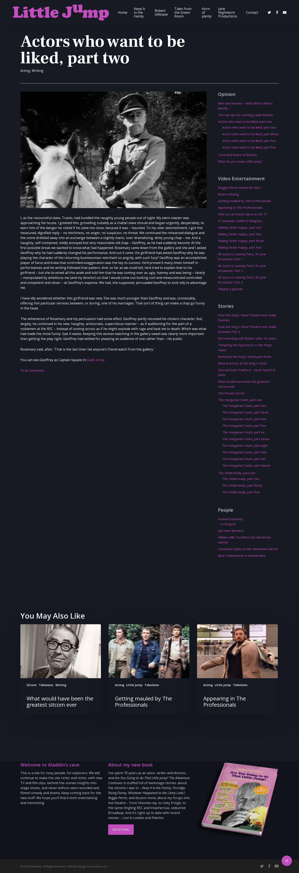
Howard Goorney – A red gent (230, 521)
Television (46, 685)
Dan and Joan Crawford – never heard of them (246, 372)
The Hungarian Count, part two (244, 405)
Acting (25, 70)
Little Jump (134, 685)
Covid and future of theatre (237, 155)
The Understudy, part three (242, 485)
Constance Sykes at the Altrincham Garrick (248, 549)
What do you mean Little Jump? (240, 161)
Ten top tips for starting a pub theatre (245, 115)
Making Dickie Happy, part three (241, 241)
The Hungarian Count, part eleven (246, 465)
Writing (37, 70)
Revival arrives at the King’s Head (242, 363)
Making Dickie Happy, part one (239, 227)
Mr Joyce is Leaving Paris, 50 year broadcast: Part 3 (242, 279)
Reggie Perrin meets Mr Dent (239, 187)
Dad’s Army (95, 360)
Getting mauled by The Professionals (244, 201)
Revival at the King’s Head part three (244, 356)
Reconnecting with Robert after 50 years (247, 338)
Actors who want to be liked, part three (250, 134)
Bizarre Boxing (228, 194)
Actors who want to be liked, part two (249, 127)
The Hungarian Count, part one (240, 400)
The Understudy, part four (241, 492)
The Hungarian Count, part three (245, 412)
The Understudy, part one (236, 473)
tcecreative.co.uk (97, 866)
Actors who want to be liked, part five (249, 147)
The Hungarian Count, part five (244, 425)
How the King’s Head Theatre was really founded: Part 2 (247, 329)
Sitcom (32, 685)
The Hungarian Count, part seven (246, 439)
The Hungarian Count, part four (244, 419)
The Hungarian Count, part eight (245, 445)
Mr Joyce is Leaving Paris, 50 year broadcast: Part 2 (242, 268)
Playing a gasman (230, 289)
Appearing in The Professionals (240, 207)
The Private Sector (231, 393)
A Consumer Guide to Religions (240, 221)
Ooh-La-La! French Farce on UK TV (242, 214)
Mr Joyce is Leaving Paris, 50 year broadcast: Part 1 (242, 256)
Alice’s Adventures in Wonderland (241, 555)
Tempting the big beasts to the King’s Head (245, 347)
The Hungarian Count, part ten (244, 459)
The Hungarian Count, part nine (244, 452)
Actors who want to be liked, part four (249, 141)
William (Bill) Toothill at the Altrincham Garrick (244, 539)
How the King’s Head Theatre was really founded (247, 317)
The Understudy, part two (241, 479)
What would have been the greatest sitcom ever (244, 384)
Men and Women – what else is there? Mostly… (245, 105)
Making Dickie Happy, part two (240, 234)
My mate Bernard (230, 530)
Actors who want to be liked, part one (245, 121)
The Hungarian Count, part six (243, 432)
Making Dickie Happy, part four (240, 247)
